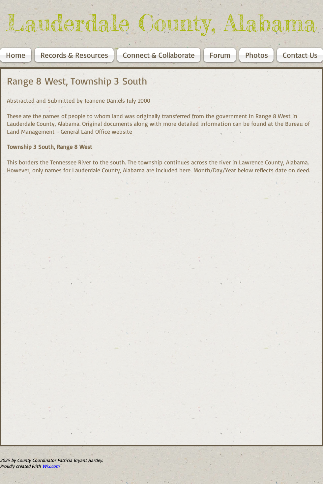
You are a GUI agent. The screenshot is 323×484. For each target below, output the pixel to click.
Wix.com (51, 466)
